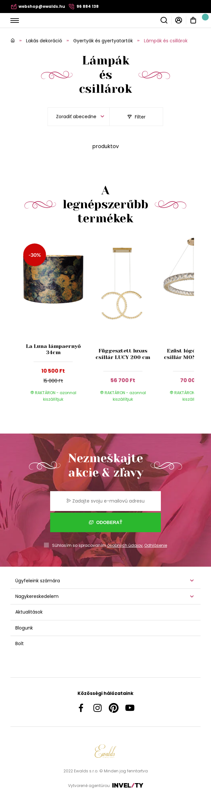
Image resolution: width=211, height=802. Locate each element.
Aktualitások (29, 612)
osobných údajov (125, 545)
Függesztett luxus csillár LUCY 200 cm (122, 354)
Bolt (19, 643)
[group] (55, 323)
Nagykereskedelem (37, 596)
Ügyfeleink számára (37, 580)
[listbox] (79, 116)
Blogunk (24, 628)
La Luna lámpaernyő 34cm (53, 349)
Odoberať (105, 522)
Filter (136, 117)
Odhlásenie (155, 545)
